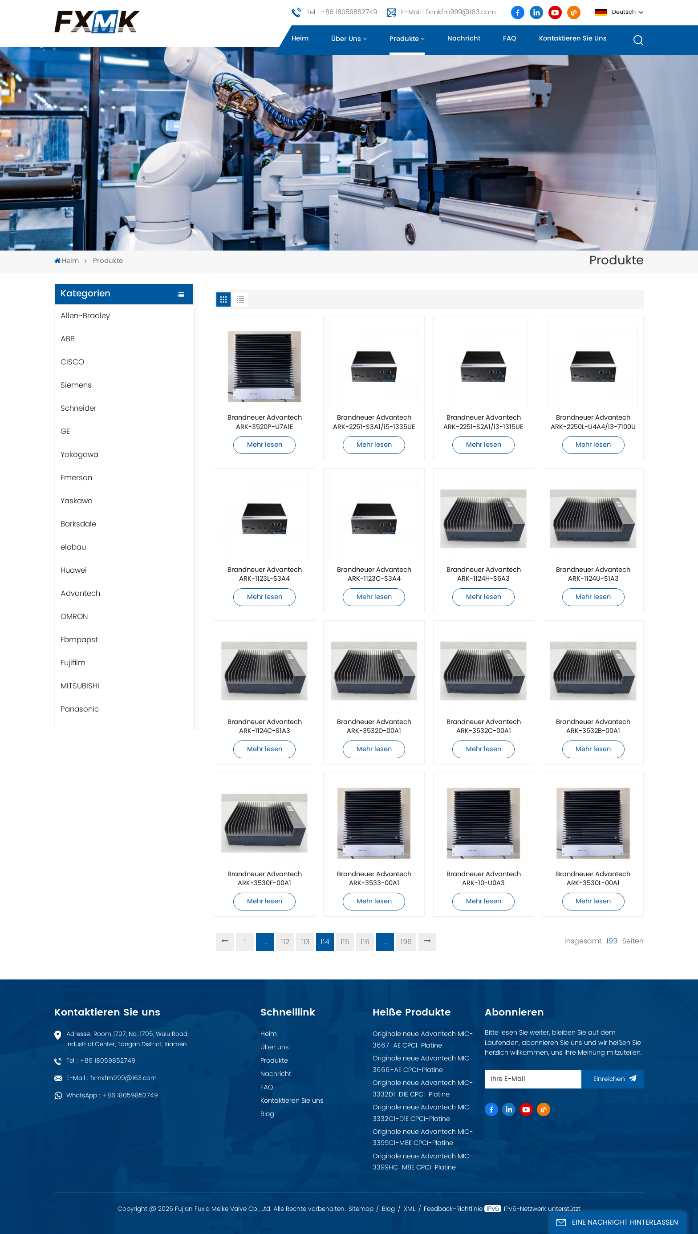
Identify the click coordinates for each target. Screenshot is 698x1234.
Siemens (76, 385)
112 (285, 942)
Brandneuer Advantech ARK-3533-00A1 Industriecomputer (374, 879)
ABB (68, 339)
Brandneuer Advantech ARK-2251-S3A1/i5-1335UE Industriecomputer (374, 422)
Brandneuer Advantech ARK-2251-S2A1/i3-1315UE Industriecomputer (483, 422)
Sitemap (361, 1209)
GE (65, 431)
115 (345, 942)
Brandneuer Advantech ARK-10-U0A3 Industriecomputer (483, 879)
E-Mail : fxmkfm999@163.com (448, 12)
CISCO (72, 362)
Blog (267, 1114)
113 (305, 942)
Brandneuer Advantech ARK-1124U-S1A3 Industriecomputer (593, 574)
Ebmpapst (79, 640)
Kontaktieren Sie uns (573, 38)
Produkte (404, 39)
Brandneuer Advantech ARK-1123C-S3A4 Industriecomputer (374, 574)
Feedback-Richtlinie (453, 1209)
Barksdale (78, 524)
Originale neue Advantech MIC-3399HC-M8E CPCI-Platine (423, 1162)
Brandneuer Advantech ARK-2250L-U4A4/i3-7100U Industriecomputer (593, 422)
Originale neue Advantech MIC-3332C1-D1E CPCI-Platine (423, 1113)
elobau (73, 547)
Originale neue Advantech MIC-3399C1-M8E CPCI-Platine (423, 1138)
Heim (300, 38)
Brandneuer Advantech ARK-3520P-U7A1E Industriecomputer (264, 422)
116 (365, 942)
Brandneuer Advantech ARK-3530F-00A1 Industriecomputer (264, 879)
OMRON (74, 617)
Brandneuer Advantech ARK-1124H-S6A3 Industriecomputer (483, 574)
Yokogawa (79, 455)
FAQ (509, 38)
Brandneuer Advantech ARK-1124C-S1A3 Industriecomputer (264, 727)
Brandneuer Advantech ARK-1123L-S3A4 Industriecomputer (264, 574)
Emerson (76, 478)
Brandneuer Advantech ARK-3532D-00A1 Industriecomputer (374, 727)
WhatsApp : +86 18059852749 (112, 1095)
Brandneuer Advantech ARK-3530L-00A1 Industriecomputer (593, 879)
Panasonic (80, 709)
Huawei (74, 570)
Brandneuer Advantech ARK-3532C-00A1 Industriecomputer (483, 727)
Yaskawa (77, 501)
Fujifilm (73, 663)
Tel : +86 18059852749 (341, 12)
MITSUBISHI (80, 686)
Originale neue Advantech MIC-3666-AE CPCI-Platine (423, 1064)
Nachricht (463, 38)
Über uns (346, 39)
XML (409, 1209)
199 (406, 942)
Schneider (79, 408)
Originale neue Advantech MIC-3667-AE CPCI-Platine (423, 1040)
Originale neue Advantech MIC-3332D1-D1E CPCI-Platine (423, 1089)
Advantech (80, 593)
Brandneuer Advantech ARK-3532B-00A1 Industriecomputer (593, 727)
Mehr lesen (264, 445)
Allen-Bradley (85, 316)
